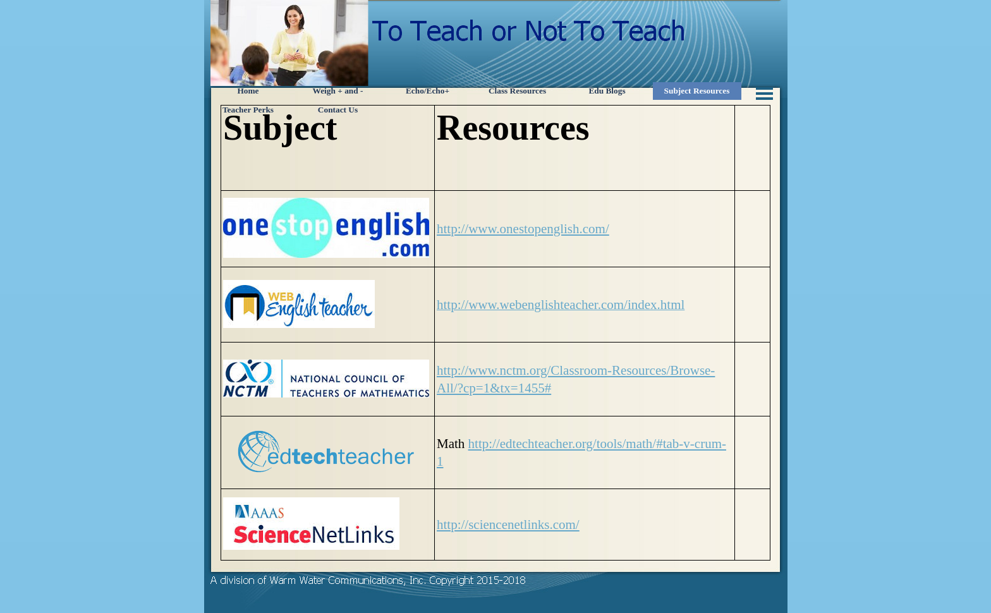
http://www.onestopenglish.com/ (523, 228)
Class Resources (517, 90)
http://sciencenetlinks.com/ (508, 524)
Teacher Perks (248, 109)
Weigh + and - (338, 90)
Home (247, 90)
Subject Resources (697, 90)
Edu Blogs (606, 90)
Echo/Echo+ (427, 90)
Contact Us (338, 109)
